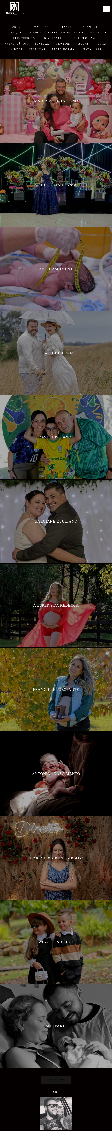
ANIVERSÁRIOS (54, 38)
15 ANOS (34, 33)
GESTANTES (65, 27)
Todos (15, 27)
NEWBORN (64, 44)
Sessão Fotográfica (66, 33)
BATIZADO (98, 33)
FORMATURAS (38, 27)
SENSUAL (42, 44)
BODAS (83, 44)
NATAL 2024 (92, 49)
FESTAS (101, 44)
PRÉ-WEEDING (24, 38)
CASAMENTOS (91, 27)
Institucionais (85, 38)
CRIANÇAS (14, 33)
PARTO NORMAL (64, 49)
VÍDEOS (16, 49)
